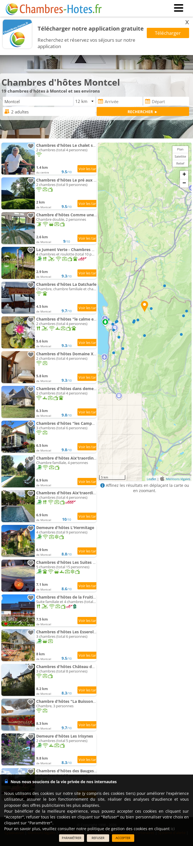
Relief (180, 163)
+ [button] (184, 175)
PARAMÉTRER (71, 838)
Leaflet (151, 479)
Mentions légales (178, 479)
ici (173, 828)
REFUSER (98, 838)
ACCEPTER (123, 838)
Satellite (180, 156)
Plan (180, 149)
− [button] (184, 183)
